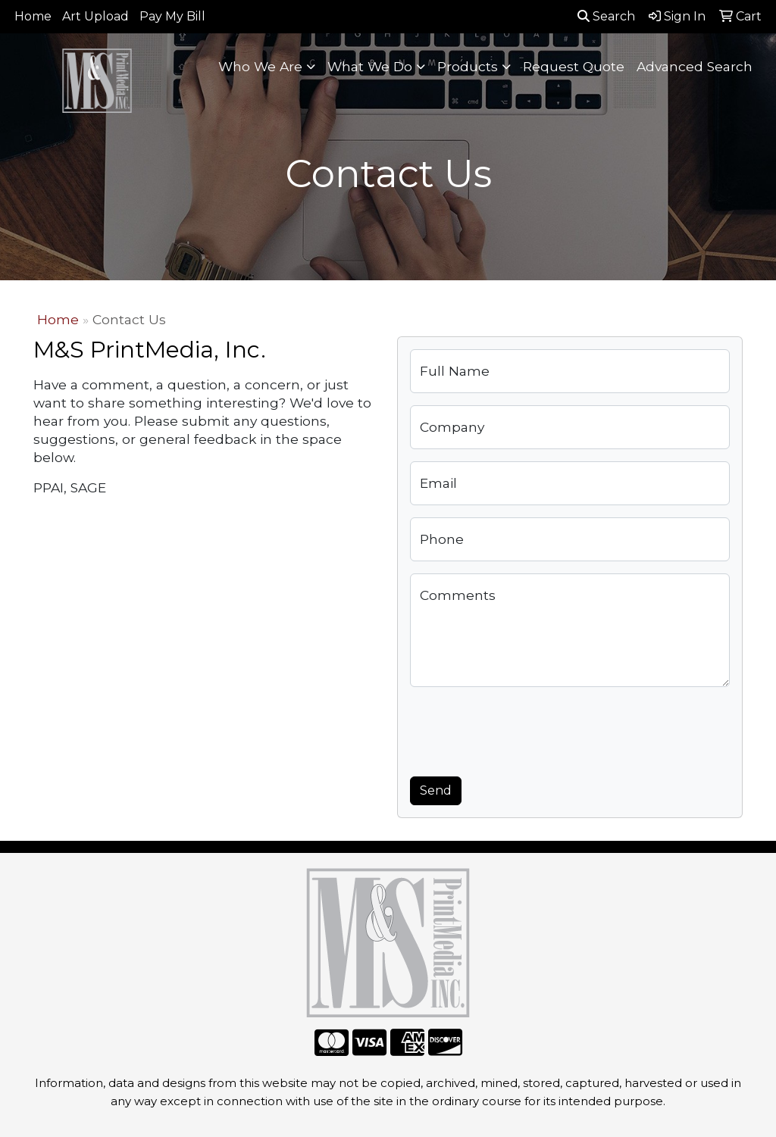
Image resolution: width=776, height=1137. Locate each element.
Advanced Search (695, 66)
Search (606, 16)
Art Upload (95, 16)
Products (467, 66)
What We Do (369, 66)
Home (33, 16)
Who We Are (260, 66)
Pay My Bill (172, 16)
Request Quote (573, 66)
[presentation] (525, 728)
